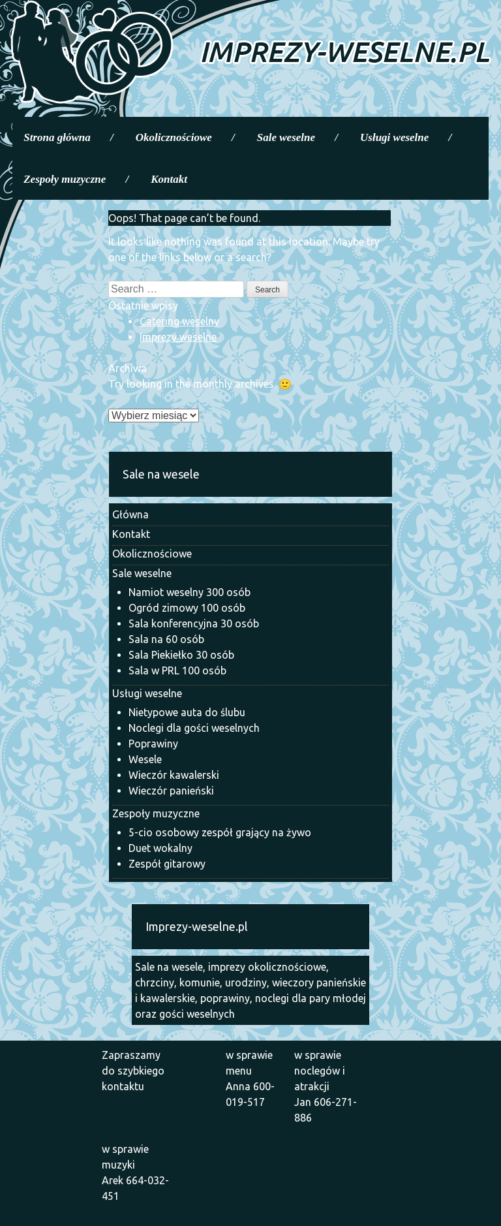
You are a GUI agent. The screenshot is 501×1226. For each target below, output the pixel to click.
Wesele (145, 759)
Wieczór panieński (171, 790)
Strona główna (57, 137)
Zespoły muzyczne (64, 179)
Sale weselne (286, 137)
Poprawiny (153, 743)
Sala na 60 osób (166, 639)
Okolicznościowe (174, 137)
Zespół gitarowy (167, 864)
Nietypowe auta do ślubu (187, 712)
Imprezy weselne (178, 337)
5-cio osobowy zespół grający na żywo (220, 832)
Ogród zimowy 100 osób (187, 608)
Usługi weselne (394, 137)
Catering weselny (179, 321)
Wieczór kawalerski (174, 775)
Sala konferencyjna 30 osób (194, 623)
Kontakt (169, 179)
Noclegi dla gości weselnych (194, 728)
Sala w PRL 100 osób (177, 670)
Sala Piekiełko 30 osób (181, 655)
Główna (130, 514)
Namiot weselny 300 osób (189, 592)
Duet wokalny (160, 848)
